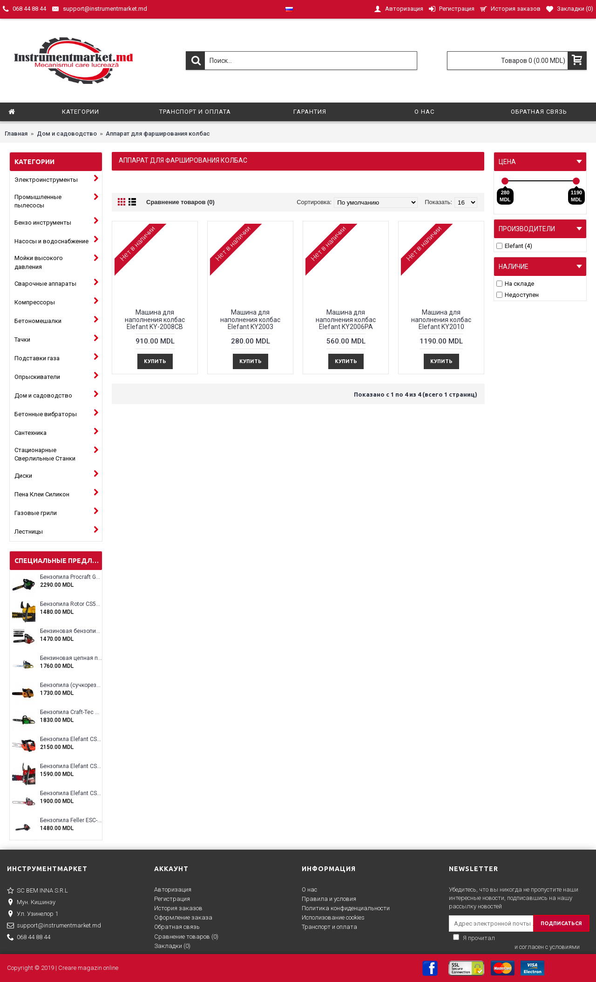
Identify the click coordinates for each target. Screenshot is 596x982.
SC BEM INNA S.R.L (37, 891)
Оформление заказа (183, 917)
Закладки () (172, 945)
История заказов (178, 908)
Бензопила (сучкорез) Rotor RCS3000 (71, 685)
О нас (309, 889)
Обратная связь (177, 926)
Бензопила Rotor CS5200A (71, 604)
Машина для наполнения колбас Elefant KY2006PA (346, 319)
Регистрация (172, 898)
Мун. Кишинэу (31, 903)
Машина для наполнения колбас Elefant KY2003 (250, 319)
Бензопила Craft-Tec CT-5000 (71, 712)
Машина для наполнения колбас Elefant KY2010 (441, 319)
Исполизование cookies (333, 917)
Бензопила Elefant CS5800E (71, 793)
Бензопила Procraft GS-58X (71, 577)
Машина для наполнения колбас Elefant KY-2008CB (155, 319)
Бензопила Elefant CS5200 (71, 766)
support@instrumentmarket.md (54, 926)
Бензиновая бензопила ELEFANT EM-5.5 (71, 631)
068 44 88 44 (28, 938)
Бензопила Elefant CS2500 (71, 739)
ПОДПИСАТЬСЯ (561, 923)
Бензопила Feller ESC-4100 (71, 820)
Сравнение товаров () (186, 936)
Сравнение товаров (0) (180, 202)
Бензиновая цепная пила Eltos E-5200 (71, 658)
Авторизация (172, 889)
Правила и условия (329, 898)
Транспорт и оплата (329, 926)
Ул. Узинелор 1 (32, 914)
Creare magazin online (88, 967)
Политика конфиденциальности (346, 908)
